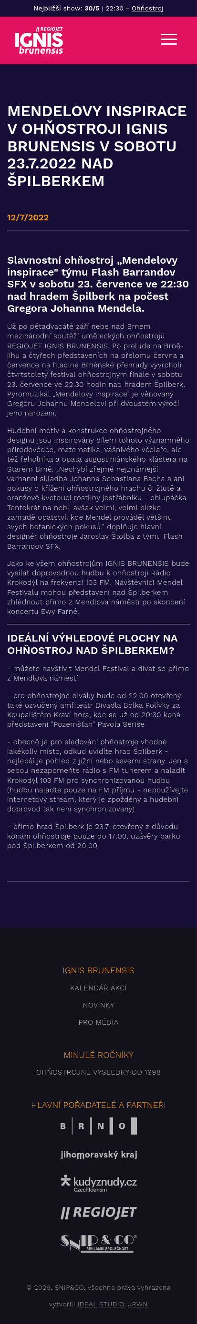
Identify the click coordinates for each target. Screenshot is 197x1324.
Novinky (98, 1005)
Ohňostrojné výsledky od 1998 (98, 1072)
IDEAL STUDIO (100, 1304)
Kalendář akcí (98, 988)
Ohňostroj (148, 8)
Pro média (99, 1022)
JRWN (137, 1304)
